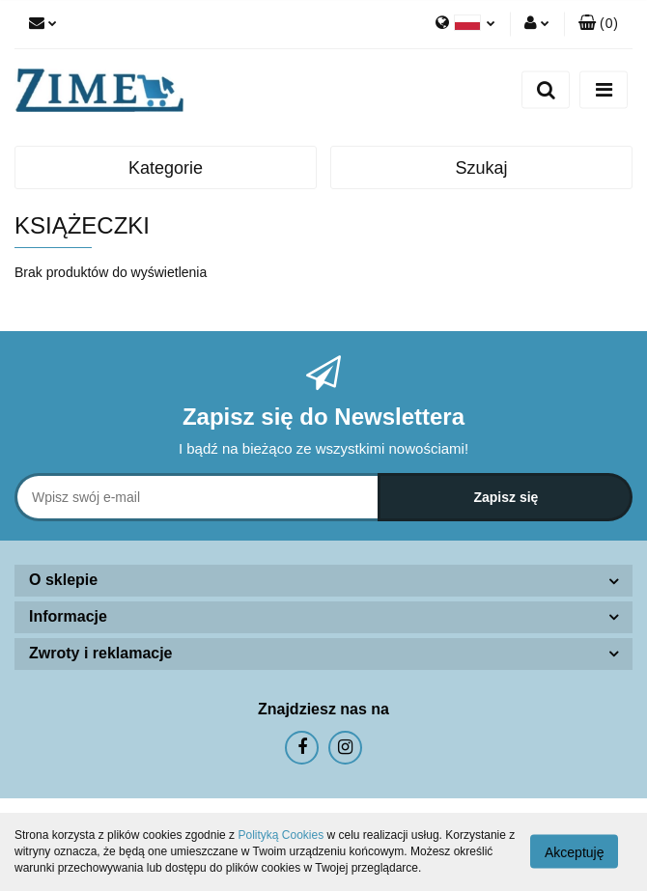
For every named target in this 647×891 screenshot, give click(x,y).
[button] (598, 24)
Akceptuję (574, 852)
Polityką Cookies (281, 835)
